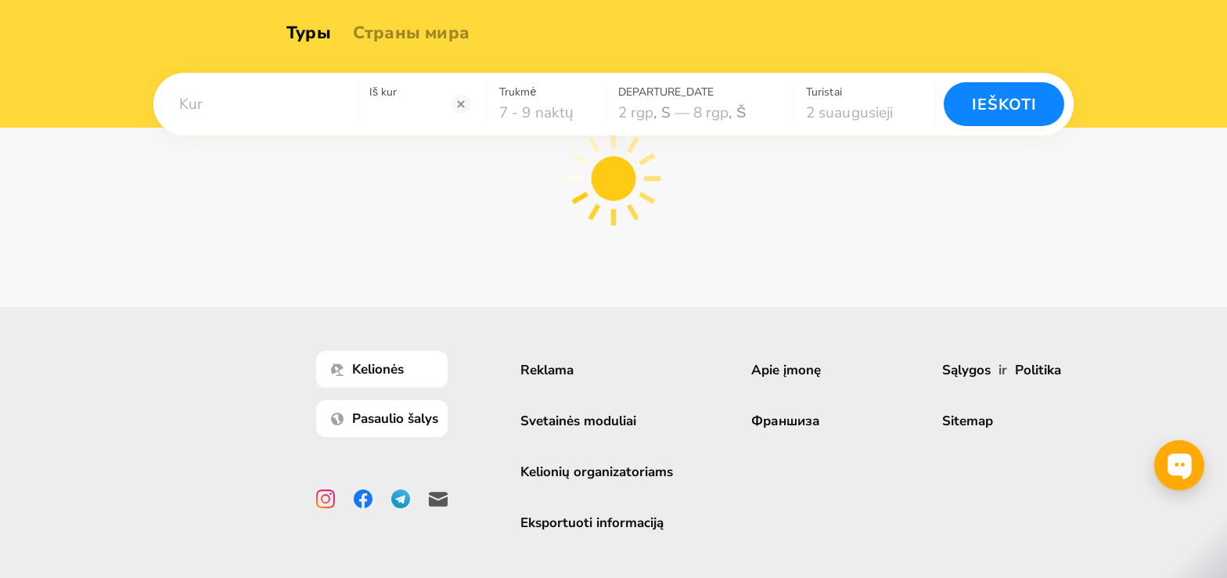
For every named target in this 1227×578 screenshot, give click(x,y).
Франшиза (789, 421)
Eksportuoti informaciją (595, 523)
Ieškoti (1004, 104)
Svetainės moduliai (582, 421)
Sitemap (967, 421)
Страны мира (416, 33)
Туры (314, 33)
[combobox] (255, 104)
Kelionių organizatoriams (600, 472)
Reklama (551, 370)
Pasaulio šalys (388, 419)
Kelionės (371, 369)
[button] (255, 104)
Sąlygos (966, 370)
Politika (1038, 370)
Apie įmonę (790, 370)
